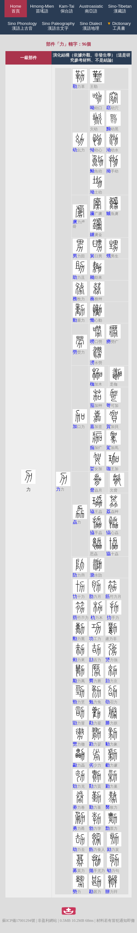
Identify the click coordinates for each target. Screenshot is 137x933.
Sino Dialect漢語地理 (91, 26)
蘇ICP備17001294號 (18, 920)
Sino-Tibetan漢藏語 (120, 8)
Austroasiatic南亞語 (91, 8)
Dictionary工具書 (119, 26)
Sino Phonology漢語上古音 (22, 26)
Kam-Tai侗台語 (66, 8)
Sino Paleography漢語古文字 (58, 26)
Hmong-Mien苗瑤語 (42, 8)
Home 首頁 (15, 8)
